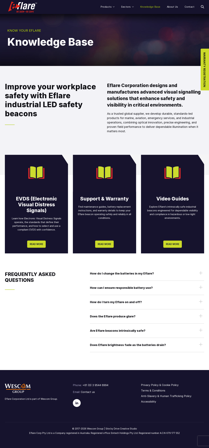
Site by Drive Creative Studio (121, 428)
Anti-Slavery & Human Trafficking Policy (166, 396)
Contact (190, 6)
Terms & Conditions (153, 390)
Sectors (126, 6)
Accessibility (148, 401)
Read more (36, 244)
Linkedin (77, 403)
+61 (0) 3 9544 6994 (95, 385)
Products (106, 6)
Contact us (88, 392)
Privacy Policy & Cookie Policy (160, 385)
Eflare (22, 7)
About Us (172, 6)
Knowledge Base (150, 6)
